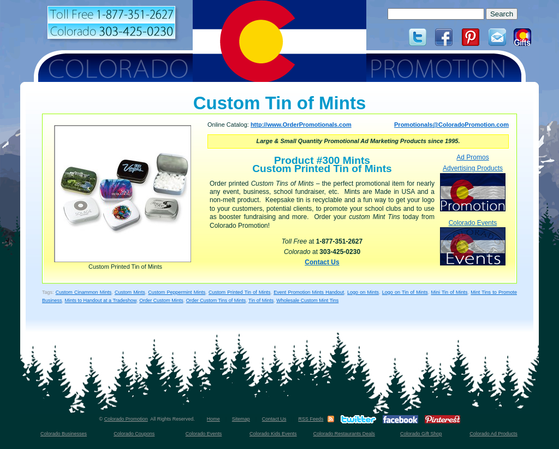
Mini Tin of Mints (449, 292)
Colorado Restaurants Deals (344, 433)
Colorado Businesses (63, 433)
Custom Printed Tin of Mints (239, 292)
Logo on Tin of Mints (405, 292)
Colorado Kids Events (273, 433)
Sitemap (241, 419)
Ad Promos (472, 157)
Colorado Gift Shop (421, 433)
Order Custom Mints (161, 300)
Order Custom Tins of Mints (216, 300)
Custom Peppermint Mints (176, 292)
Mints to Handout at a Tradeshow (101, 300)
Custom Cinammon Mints (83, 292)
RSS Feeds (310, 419)
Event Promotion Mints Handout (308, 292)
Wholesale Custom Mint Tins (307, 300)
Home (213, 419)
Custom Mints (130, 292)
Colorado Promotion (126, 419)
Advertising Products (473, 187)
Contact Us (322, 262)
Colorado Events (473, 242)
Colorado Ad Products (493, 433)
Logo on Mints (363, 292)
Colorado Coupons (134, 433)
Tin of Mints (260, 300)
